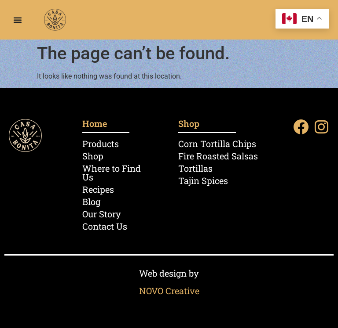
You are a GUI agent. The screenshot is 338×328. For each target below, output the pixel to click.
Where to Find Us (111, 172)
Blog (91, 201)
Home (94, 123)
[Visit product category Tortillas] (226, 168)
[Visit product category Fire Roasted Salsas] (226, 156)
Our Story (101, 214)
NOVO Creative (169, 290)
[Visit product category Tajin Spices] (226, 180)
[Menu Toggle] (17, 19)
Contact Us (104, 226)
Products (100, 143)
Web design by (169, 273)
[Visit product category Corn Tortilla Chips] (226, 143)
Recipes (98, 189)
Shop (92, 156)
